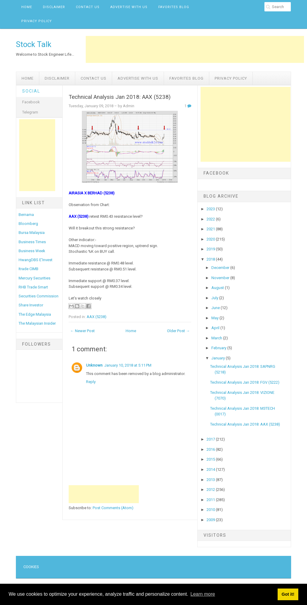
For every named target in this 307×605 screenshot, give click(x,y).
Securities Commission (38, 296)
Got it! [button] (288, 594)
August (218, 287)
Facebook (31, 102)
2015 (211, 459)
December (220, 267)
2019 (211, 249)
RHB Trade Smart (33, 287)
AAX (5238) (96, 316)
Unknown (94, 365)
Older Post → (178, 331)
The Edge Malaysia (35, 314)
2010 (211, 509)
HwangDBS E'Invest (35, 260)
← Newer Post (82, 331)
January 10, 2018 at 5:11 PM (127, 365)
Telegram (30, 112)
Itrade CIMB (28, 269)
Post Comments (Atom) (113, 508)
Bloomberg (28, 223)
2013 (211, 479)
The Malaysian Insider (37, 323)
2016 (211, 449)
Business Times (32, 242)
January (218, 358)
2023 (211, 209)
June (216, 307)
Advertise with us (129, 7)
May (215, 318)
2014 (211, 469)
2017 (211, 439)
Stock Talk (33, 44)
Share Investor (31, 305)
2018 (211, 259)
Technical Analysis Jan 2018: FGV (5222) (244, 382)
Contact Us (88, 7)
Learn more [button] (202, 594)
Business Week (32, 251)
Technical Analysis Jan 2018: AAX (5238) (120, 97)
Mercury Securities (34, 278)
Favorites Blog (173, 7)
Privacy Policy (36, 21)
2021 (211, 229)
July (215, 298)
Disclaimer (54, 7)
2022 (211, 219)
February (219, 348)
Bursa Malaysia (32, 232)
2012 (211, 489)
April (215, 328)
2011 (211, 499)
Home (26, 7)
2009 (211, 520)
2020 (211, 239)
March (217, 338)
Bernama (26, 214)
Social (31, 91)
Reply (91, 381)
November (220, 278)
